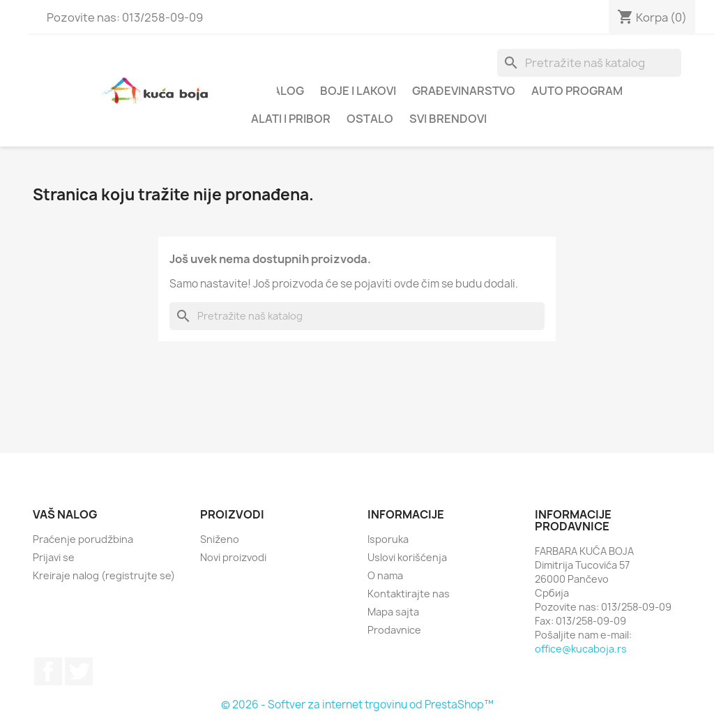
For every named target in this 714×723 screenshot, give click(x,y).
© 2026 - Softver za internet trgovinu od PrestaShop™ (357, 704)
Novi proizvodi (233, 557)
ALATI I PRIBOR (291, 118)
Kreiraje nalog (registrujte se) (104, 575)
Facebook (48, 671)
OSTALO (370, 118)
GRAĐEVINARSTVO (463, 90)
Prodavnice (394, 629)
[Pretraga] (589, 63)
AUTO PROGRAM (577, 90)
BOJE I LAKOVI (358, 90)
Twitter (79, 671)
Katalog (277, 90)
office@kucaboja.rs (581, 648)
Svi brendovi (448, 118)
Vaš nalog (65, 514)
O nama (385, 575)
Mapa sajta (393, 611)
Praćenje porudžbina (83, 539)
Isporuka (388, 539)
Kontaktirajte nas (408, 593)
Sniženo (219, 539)
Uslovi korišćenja (407, 557)
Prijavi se (54, 557)
